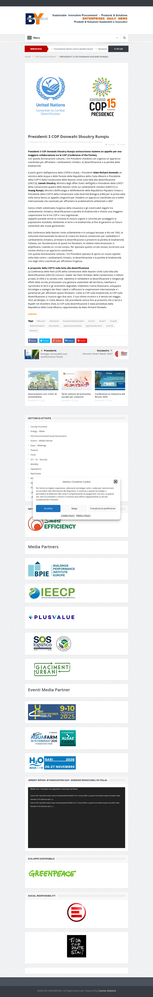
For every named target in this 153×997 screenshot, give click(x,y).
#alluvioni (41, 321)
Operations (36, 468)
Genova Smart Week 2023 (98, 353)
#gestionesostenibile (73, 326)
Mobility (34, 464)
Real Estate (36, 473)
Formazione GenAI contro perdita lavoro (76, 49)
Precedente (48, 351)
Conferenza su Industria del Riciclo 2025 (110, 395)
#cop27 (102, 321)
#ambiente (54, 321)
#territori (33, 331)
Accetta (48, 508)
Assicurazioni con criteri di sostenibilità (42, 395)
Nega (74, 508)
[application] (76, 817)
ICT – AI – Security (39, 459)
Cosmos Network (107, 990)
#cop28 (113, 321)
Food (33, 454)
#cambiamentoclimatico (73, 321)
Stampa (110, 144)
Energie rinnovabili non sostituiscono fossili (54, 355)
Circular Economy (59, 142)
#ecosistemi (54, 326)
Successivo (104, 350)
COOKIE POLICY (68, 515)
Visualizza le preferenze (102, 508)
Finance (34, 450)
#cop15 (91, 321)
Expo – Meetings (38, 445)
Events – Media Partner (42, 440)
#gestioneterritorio (94, 326)
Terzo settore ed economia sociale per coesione (76, 395)
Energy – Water (38, 431)
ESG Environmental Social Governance (85, 142)
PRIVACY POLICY (83, 515)
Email (121, 144)
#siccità (109, 326)
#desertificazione (37, 326)
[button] (115, 481)
